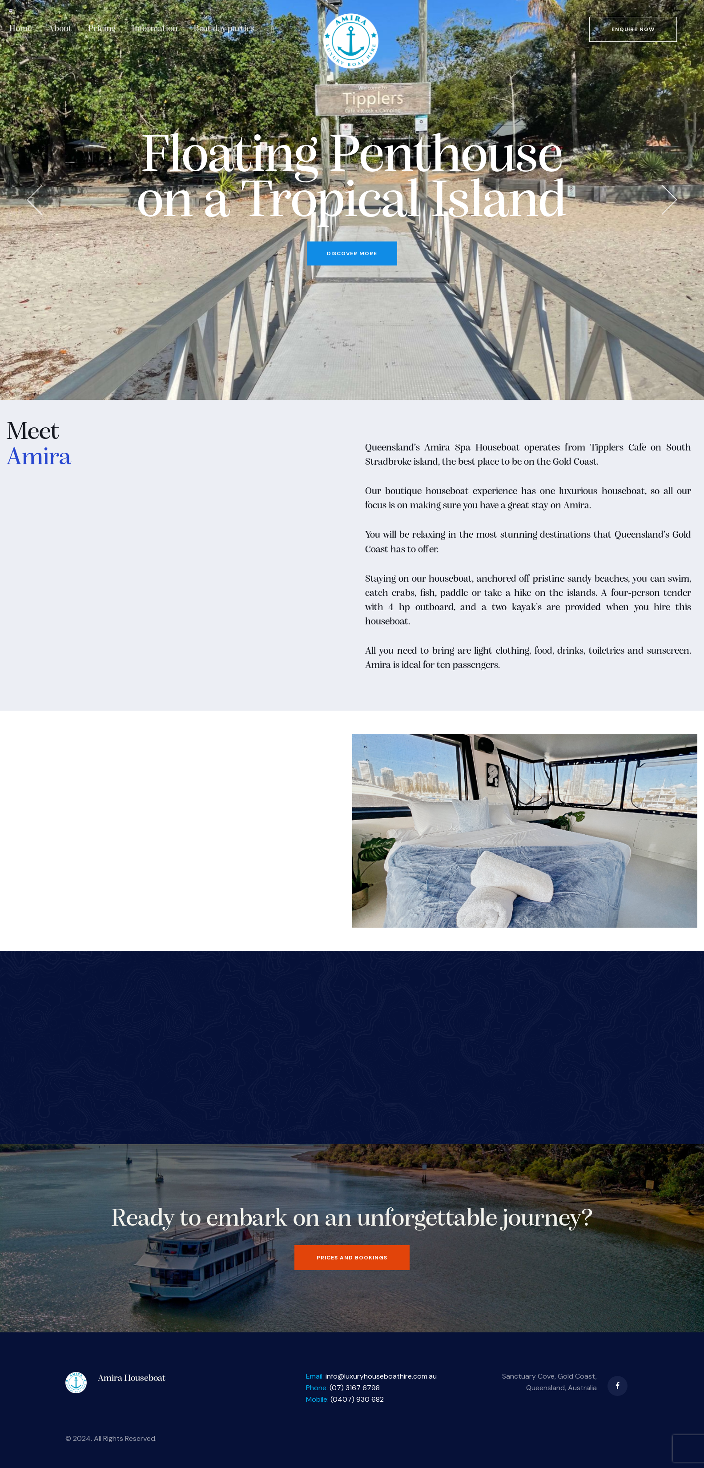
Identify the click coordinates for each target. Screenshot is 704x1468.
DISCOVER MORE (352, 253)
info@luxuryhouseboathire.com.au (381, 1376)
